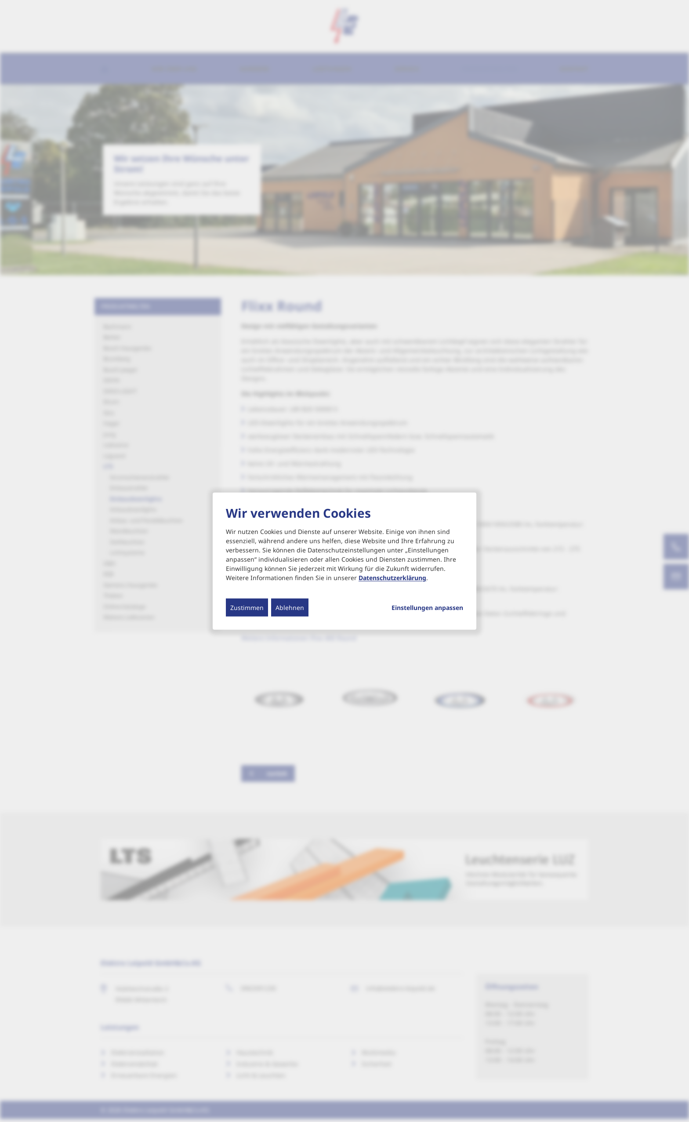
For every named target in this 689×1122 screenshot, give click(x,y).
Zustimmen (247, 607)
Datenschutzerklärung (392, 578)
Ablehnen (290, 607)
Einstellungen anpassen (427, 607)
